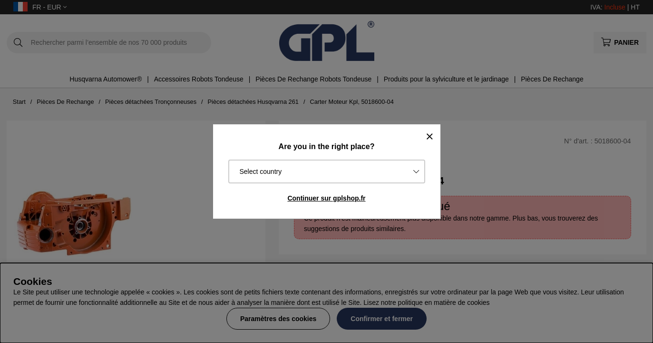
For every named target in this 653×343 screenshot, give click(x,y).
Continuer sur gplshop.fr (326, 198)
